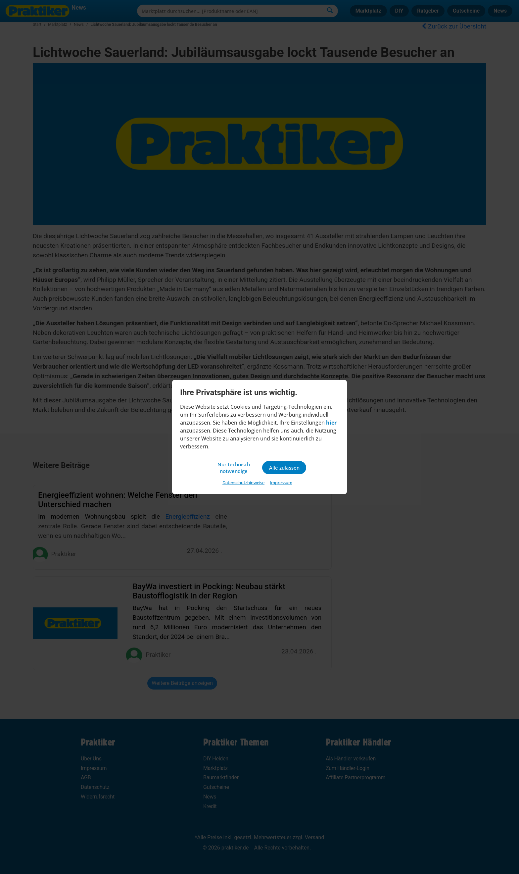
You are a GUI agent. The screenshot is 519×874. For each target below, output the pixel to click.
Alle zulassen (284, 467)
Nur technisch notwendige (234, 467)
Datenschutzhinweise (243, 483)
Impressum (281, 483)
